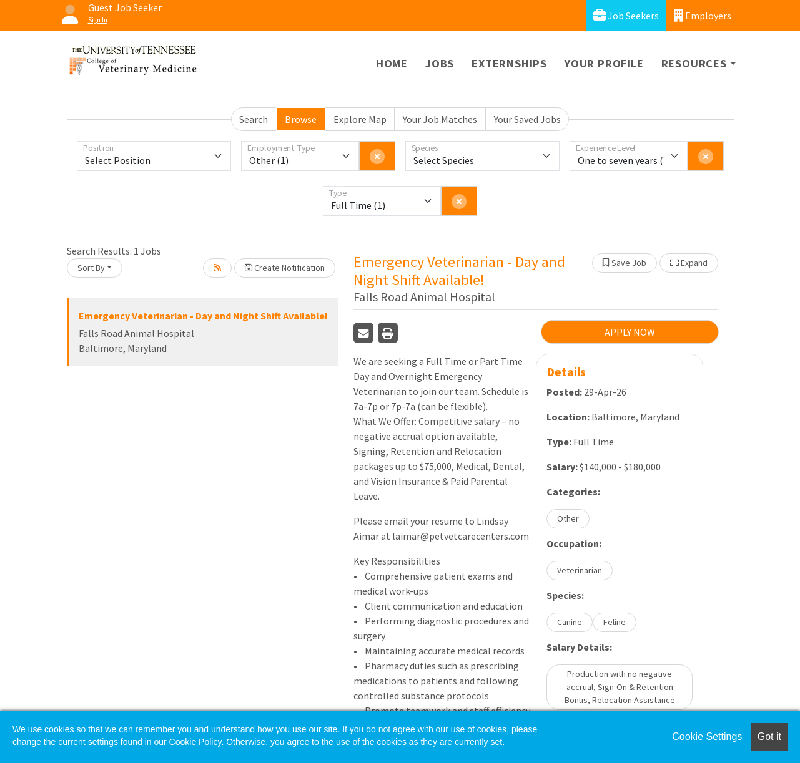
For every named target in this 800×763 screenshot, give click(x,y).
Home (392, 63)
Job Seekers (626, 15)
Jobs (439, 63)
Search (253, 119)
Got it (769, 736)
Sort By (91, 267)
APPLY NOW (630, 332)
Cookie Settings (707, 736)
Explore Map (360, 119)
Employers (702, 15)
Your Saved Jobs (527, 119)
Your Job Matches (440, 119)
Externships (509, 63)
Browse (301, 119)
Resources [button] (694, 63)
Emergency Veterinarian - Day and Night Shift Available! (203, 315)
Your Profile (604, 63)
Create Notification (285, 267)
